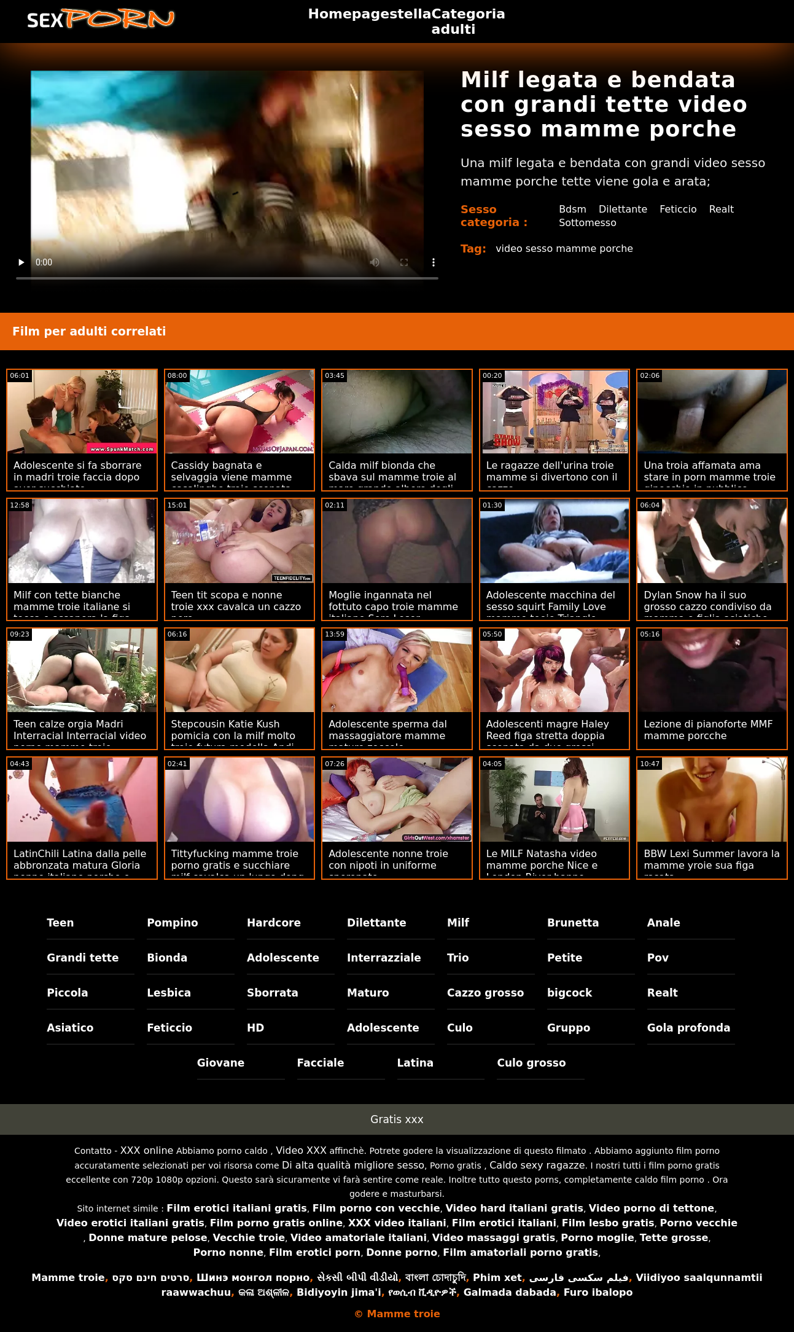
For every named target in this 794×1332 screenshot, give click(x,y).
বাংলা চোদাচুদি (435, 1277)
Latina (415, 1063)
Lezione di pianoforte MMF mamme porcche (708, 730)
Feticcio (679, 209)
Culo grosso (531, 1063)
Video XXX (301, 1150)
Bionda (167, 958)
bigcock (569, 993)
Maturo (368, 993)
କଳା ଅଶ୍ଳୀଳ (264, 1292)
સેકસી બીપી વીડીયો (357, 1277)
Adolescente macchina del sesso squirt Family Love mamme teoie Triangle (550, 606)
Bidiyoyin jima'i (339, 1292)
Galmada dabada (510, 1292)
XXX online (147, 1150)
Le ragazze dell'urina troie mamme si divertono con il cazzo (552, 477)
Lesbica (169, 993)
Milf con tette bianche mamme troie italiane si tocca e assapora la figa (72, 606)
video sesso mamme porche (565, 248)
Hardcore (274, 923)
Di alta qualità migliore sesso (353, 1165)
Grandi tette (83, 958)
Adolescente (283, 958)
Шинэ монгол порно (253, 1277)
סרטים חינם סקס (150, 1277)
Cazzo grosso (485, 993)
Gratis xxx (396, 1119)
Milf (458, 923)
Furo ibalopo (598, 1292)
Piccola (67, 993)
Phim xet (497, 1277)
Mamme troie (67, 1277)
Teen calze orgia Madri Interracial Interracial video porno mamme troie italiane (80, 741)
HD (255, 1028)
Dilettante (623, 209)
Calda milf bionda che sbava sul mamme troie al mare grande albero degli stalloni (392, 483)
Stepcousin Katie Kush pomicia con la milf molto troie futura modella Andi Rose (233, 741)
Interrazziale (384, 958)
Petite (565, 958)
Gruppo (568, 1028)
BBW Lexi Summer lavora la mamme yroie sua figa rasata (712, 865)
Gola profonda (689, 1028)
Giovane (221, 1063)
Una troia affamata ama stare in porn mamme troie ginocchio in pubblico (710, 477)
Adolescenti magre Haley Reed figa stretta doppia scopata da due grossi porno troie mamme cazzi (549, 741)
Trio (458, 958)
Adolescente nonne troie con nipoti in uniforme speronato (388, 865)
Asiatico (70, 1028)
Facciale (320, 1063)
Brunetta (573, 923)
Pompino (172, 923)
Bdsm (572, 209)
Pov (658, 958)
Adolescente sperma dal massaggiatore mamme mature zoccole (388, 735)
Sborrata (272, 993)
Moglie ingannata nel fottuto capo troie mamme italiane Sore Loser (393, 606)
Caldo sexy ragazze (537, 1165)
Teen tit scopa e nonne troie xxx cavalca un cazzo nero (236, 606)
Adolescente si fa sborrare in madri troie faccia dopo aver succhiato (78, 477)
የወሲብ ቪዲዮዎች (422, 1292)
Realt (721, 209)
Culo (460, 1028)
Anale (663, 923)
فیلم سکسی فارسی (578, 1277)
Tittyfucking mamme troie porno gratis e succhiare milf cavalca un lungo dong (238, 865)
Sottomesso (588, 223)
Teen (60, 923)
